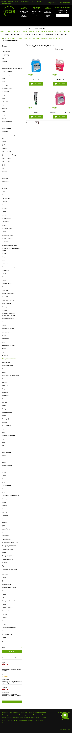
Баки (3, 58)
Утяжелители (5, 535)
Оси (3, 352)
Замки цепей (5, 181)
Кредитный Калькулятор (26, 720)
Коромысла (5, 253)
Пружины (4, 422)
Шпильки (4, 614)
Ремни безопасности (7, 449)
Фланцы (4, 552)
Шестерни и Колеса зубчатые (10, 601)
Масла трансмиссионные (9, 307)
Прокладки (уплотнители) (9, 419)
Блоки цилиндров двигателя (10, 74)
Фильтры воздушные (8, 555)
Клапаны (4, 201)
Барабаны (4, 61)
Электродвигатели (7, 634)
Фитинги (4, 562)
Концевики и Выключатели (9, 245)
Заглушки (4, 171)
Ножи (3, 342)
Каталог (3, 1)
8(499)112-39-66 (62, 13)
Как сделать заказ (7, 723)
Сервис (27, 1)
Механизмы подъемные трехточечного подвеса (8, 314)
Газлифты (4, 108)
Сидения (4, 489)
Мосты (4, 322)
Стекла (4, 509)
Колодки (4, 225)
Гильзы (4, 118)
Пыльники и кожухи (7, 425)
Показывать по (30, 123)
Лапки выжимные (7, 287)
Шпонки (4, 617)
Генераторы (5, 115)
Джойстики (5, 145)
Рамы (3, 432)
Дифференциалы (6, 165)
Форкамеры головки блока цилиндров (9, 570)
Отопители (5, 355)
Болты (3, 78)
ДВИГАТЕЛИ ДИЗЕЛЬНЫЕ (36, 28)
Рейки (3, 442)
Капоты (4, 191)
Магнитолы (5, 290)
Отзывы (33, 1)
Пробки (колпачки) (7, 412)
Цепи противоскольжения (9, 587)
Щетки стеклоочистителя (9, 627)
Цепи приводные (6, 584)
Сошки (4, 502)
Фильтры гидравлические (9, 545)
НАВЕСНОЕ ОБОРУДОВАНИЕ (56, 34)
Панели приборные (7, 365)
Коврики (4, 208)
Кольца (4, 231)
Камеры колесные (7, 195)
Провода (4, 415)
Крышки (4, 277)
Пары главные (6, 362)
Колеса (4, 215)
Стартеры (4, 505)
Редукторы (5, 439)
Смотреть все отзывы (12, 702)
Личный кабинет (6, 3)
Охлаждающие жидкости (9, 358)
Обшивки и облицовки (8, 345)
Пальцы (4, 368)
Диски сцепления (7, 161)
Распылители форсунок (8, 435)
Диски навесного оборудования (10, 155)
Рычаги (4, 469)
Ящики (4, 637)
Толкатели (4, 522)
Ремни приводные (7, 452)
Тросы (3, 525)
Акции (39, 1)
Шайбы (4, 594)
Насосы (4, 335)
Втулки (4, 105)
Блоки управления (7, 71)
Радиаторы (5, 429)
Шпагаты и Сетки (7, 611)
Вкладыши (5, 101)
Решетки (4, 459)
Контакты (43, 717)
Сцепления (5, 515)
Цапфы (4, 581)
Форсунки (4, 565)
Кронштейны (5, 270)
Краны (3, 260)
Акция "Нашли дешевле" (36, 715)
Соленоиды (5, 499)
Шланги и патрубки (7, 607)
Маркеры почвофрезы (8, 293)
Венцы (4, 95)
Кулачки (4, 280)
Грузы (3, 138)
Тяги (3, 532)
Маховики (4, 310)
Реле (3, 445)
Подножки (5, 392)
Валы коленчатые (7, 88)
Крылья (4, 273)
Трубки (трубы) (6, 529)
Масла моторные (6, 303)
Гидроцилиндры (6, 128)
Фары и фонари (6, 539)
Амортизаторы (6, 54)
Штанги (4, 624)
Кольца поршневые (7, 235)
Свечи (3, 482)
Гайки (3, 111)
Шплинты (4, 621)
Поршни (4, 405)
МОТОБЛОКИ (36, 34)
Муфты (4, 325)
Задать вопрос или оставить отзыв (29, 717)
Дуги (3, 168)
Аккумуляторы (6, 51)
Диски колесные (6, 151)
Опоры (4, 348)
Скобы (3, 492)
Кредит (22, 1)
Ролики (4, 462)
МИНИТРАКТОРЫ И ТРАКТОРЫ (16, 34)
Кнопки (4, 205)
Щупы (3, 631)
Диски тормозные (7, 158)
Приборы (4, 409)
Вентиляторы (5, 91)
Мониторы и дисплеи (8, 318)
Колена (4, 211)
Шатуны (4, 597)
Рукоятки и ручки (7, 465)
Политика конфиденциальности (18, 712)
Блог (35, 720)
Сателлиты (5, 479)
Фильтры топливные (7, 559)
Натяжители (5, 338)
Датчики (4, 141)
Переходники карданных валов (10, 375)
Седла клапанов (6, 485)
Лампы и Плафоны (7, 283)
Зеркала (4, 185)
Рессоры (4, 455)
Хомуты (4, 577)
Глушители (5, 131)
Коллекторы (5, 221)
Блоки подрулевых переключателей (12, 68)
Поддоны (4, 389)
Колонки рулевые (7, 228)
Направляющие (6, 332)
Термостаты (5, 519)
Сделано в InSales (65, 729)
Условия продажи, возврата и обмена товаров (14, 715)
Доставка (10, 1)
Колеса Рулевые (6, 218)
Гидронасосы (5, 125)
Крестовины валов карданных (10, 267)
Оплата (16, 1)
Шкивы (4, 604)
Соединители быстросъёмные (10, 495)
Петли (3, 378)
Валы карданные (6, 85)
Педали (4, 372)
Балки (3, 64)
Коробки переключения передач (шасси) (11, 249)
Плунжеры (5, 385)
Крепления (5, 263)
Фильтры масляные (7, 549)
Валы (3, 81)
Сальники (4, 472)
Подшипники (5, 395)
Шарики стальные (7, 591)
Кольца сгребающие (7, 238)
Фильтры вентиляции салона (10, 542)
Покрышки (5, 399)
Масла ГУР (5, 297)
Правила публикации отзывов (10, 717)
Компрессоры (5, 241)
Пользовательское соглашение (37, 712)
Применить (12, 651)
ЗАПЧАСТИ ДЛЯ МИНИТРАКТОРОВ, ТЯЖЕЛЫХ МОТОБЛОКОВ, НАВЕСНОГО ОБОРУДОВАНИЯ (35, 31)
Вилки (3, 98)
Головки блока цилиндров (9, 135)
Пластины (4, 382)
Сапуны (4, 475)
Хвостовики (5, 574)
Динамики (5, 148)
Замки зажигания (6, 175)
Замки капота (5, 178)
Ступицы (4, 512)
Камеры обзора (6, 198)
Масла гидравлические (8, 300)
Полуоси (4, 402)
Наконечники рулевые (8, 328)
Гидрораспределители (8, 121)
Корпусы (4, 257)
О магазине (5, 712)
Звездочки (4, 188)
